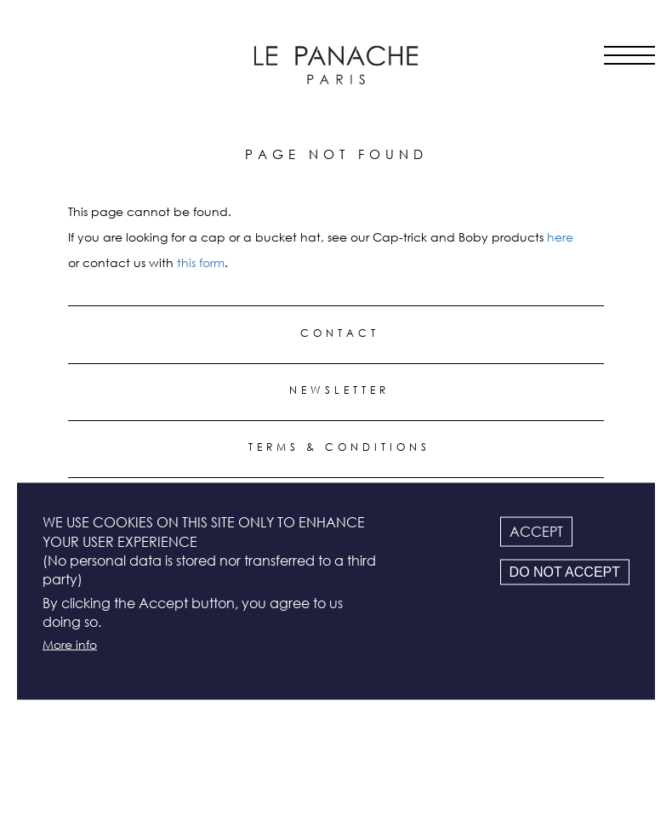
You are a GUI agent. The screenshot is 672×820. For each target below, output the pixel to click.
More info (70, 643)
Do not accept (565, 572)
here (560, 237)
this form (201, 262)
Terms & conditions (339, 447)
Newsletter (339, 390)
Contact (339, 333)
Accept (536, 531)
